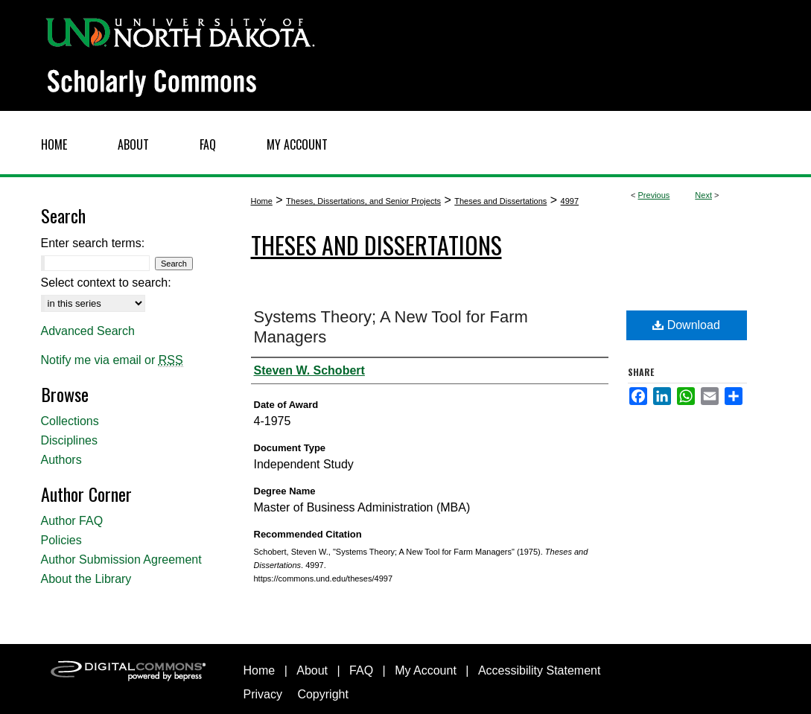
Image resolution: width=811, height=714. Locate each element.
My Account (426, 670)
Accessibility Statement (539, 670)
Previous (654, 195)
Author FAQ (72, 520)
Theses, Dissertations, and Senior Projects (363, 201)
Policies (61, 540)
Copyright (322, 694)
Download (686, 325)
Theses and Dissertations (500, 201)
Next (703, 195)
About (312, 670)
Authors (61, 459)
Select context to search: (106, 282)
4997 (570, 201)
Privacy (263, 694)
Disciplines (69, 440)
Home (262, 201)
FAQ (361, 670)
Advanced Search (88, 331)
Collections (70, 421)
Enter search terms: (93, 243)
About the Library (86, 579)
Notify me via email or (112, 360)
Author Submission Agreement (121, 559)
